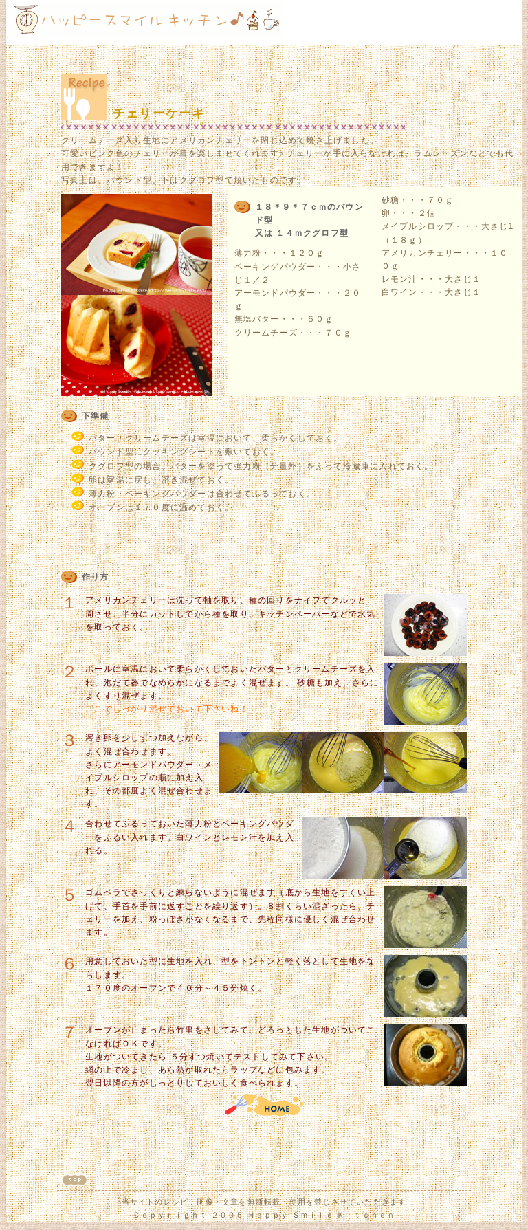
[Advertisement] (436, 22)
